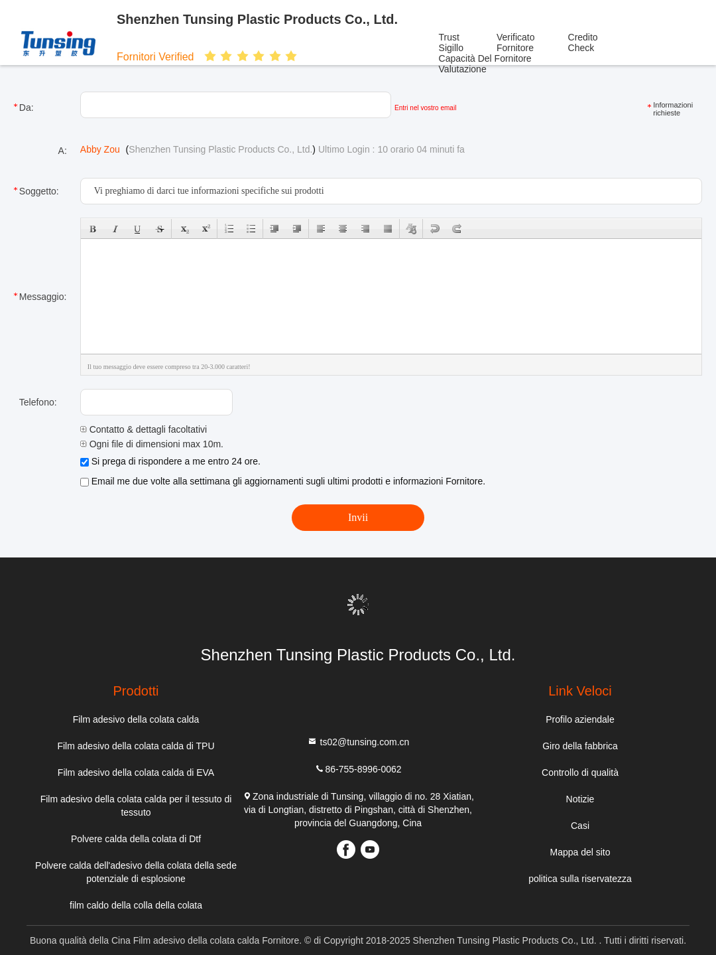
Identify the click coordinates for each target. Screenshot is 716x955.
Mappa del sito (580, 852)
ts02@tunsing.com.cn (358, 741)
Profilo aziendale (580, 719)
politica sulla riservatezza (580, 878)
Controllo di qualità (580, 772)
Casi (580, 825)
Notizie (580, 799)
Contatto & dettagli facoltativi (143, 429)
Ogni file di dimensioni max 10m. (151, 444)
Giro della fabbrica (580, 746)
